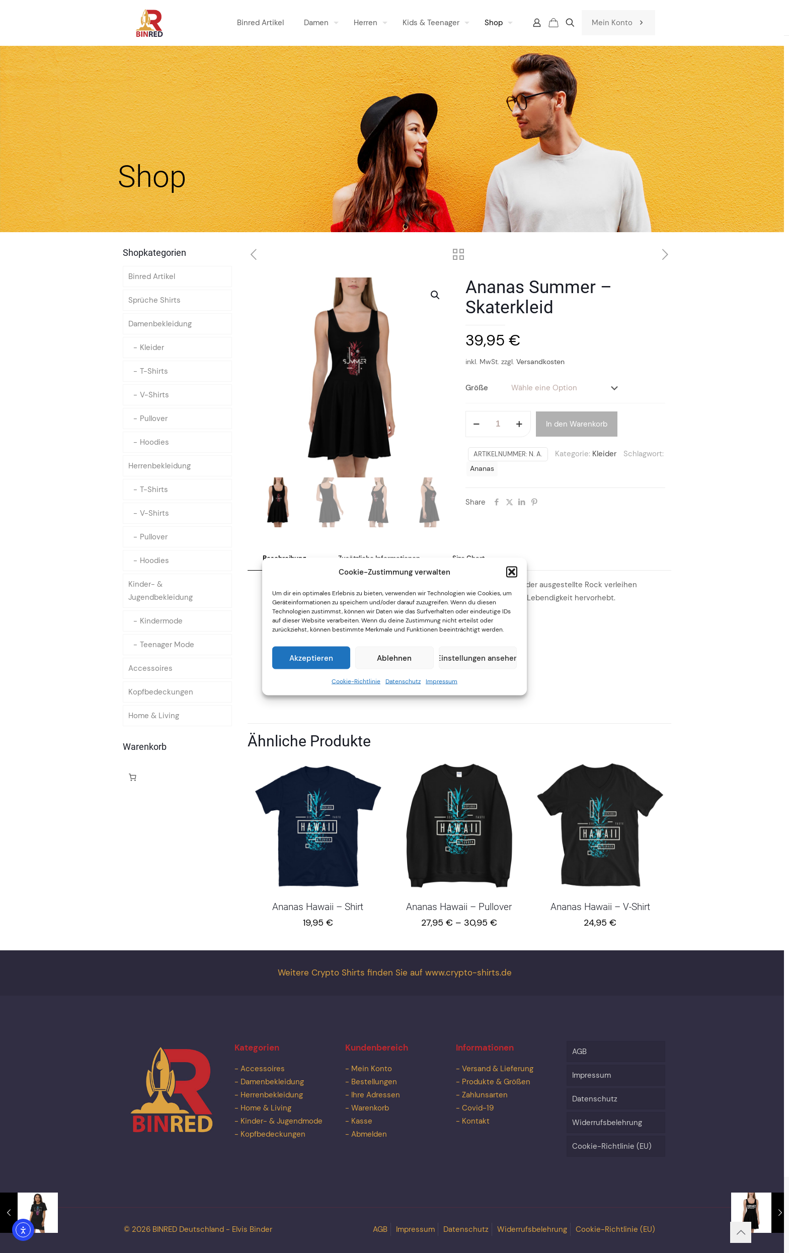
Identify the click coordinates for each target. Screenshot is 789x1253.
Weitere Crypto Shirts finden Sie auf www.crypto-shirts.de (395, 972)
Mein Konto (618, 23)
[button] (512, 572)
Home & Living (153, 716)
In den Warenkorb (576, 424)
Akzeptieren (311, 658)
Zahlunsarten (485, 1095)
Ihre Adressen (375, 1095)
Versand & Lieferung (497, 1069)
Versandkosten (540, 362)
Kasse (361, 1121)
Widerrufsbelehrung (607, 1123)
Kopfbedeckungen (160, 692)
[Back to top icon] (740, 1232)
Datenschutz (403, 681)
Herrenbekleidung (159, 466)
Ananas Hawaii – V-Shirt (600, 907)
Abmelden (369, 1134)
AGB (579, 1052)
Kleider (604, 454)
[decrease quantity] (477, 424)
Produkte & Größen (496, 1082)
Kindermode (161, 621)
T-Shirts (154, 371)
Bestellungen (374, 1082)
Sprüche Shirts (154, 300)
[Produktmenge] (498, 424)
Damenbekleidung (160, 324)
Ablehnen (394, 658)
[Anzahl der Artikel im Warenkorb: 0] (132, 777)
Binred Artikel (151, 276)
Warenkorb (370, 1108)
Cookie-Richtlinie (356, 681)
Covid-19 (478, 1108)
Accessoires (150, 668)
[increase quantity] (519, 424)
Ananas (482, 468)
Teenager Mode (167, 645)
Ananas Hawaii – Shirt (317, 907)
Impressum (441, 681)
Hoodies (154, 442)
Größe (476, 388)
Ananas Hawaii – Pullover (459, 907)
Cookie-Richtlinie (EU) (612, 1146)
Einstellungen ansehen (478, 658)
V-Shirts (154, 395)
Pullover (154, 418)
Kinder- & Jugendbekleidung (160, 590)
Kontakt (476, 1121)
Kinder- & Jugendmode (282, 1121)
